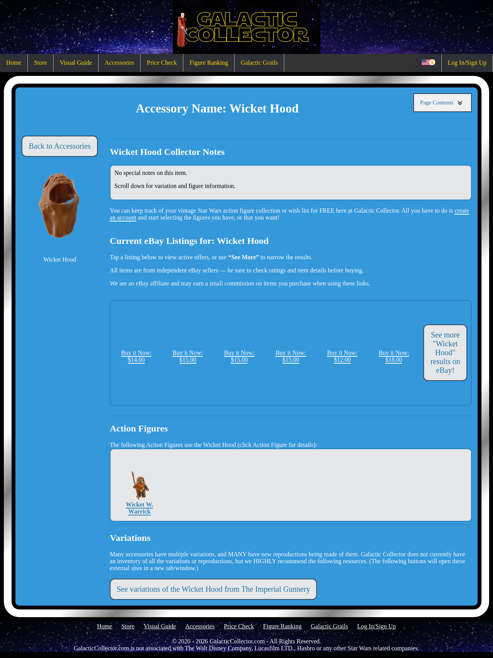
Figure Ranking (208, 62)
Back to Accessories (60, 146)
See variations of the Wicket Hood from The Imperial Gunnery (213, 589)
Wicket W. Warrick (139, 485)
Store (40, 62)
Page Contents (442, 102)
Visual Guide (76, 62)
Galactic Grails (259, 62)
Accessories (119, 62)
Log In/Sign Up (467, 62)
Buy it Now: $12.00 (342, 356)
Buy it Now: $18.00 (394, 356)
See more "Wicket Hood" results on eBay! (445, 352)
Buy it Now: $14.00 (136, 356)
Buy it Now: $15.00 (188, 356)
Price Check (162, 62)
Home (13, 62)
